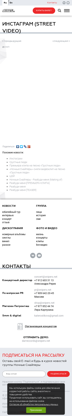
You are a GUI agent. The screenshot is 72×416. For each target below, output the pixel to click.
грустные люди (18, 162)
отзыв (5, 222)
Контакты (52, 2)
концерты (42, 237)
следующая (60, 41)
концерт (7, 218)
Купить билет (44, 10)
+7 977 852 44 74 (44, 306)
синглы (6, 237)
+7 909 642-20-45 (44, 293)
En (11, 3)
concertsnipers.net (45, 276)
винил (5, 241)
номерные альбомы (14, 234)
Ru (5, 3)
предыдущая (12, 41)
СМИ (38, 218)
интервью (8, 215)
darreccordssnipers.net (36, 340)
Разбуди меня (17, 186)
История (41, 215)
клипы (40, 241)
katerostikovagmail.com (48, 315)
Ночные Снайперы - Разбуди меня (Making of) (35, 179)
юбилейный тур (11, 211)
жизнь (40, 234)
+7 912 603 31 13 (44, 280)
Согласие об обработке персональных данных (33, 404)
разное (6, 244)
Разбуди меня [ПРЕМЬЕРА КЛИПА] (29, 183)
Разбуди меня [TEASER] (22, 190)
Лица (39, 211)
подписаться (58, 374)
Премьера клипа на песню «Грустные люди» (35, 165)
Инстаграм (15, 158)
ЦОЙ (12, 176)
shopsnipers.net (44, 302)
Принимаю (36, 410)
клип (5, 46)
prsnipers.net (42, 289)
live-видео (41, 244)
